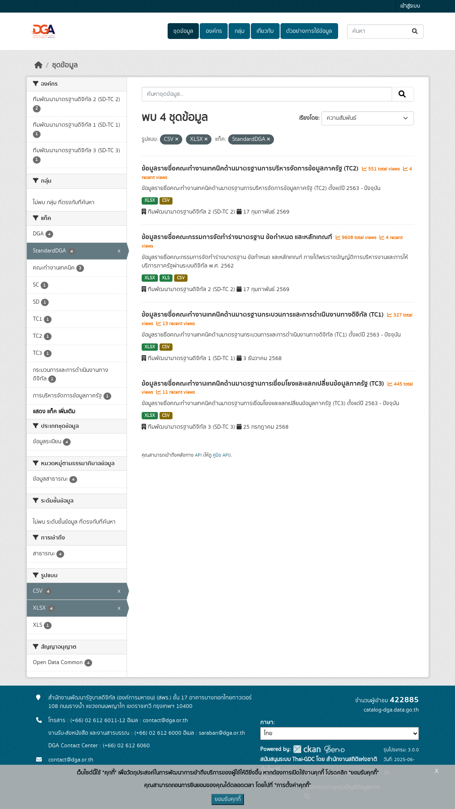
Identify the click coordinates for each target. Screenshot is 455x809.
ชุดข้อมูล (183, 31)
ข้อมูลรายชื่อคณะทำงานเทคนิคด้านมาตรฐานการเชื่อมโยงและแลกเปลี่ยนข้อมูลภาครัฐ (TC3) (264, 383)
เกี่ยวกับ (265, 31)
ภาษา (266, 722)
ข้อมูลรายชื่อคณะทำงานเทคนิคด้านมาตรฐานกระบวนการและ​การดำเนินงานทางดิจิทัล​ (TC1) (263, 314)
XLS (166, 278)
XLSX (149, 200)
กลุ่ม (239, 31)
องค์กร (214, 31)
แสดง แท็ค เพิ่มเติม (54, 412)
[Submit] (415, 31)
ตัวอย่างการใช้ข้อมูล (309, 31)
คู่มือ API (221, 455)
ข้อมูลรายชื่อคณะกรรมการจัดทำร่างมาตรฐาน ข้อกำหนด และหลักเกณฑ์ (238, 237)
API (198, 455)
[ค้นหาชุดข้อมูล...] (385, 31)
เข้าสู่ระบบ (410, 6)
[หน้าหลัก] (39, 65)
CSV (166, 200)
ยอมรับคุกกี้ (228, 799)
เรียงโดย (308, 118)
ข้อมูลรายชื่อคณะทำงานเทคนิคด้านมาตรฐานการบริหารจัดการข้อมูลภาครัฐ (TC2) (251, 168)
